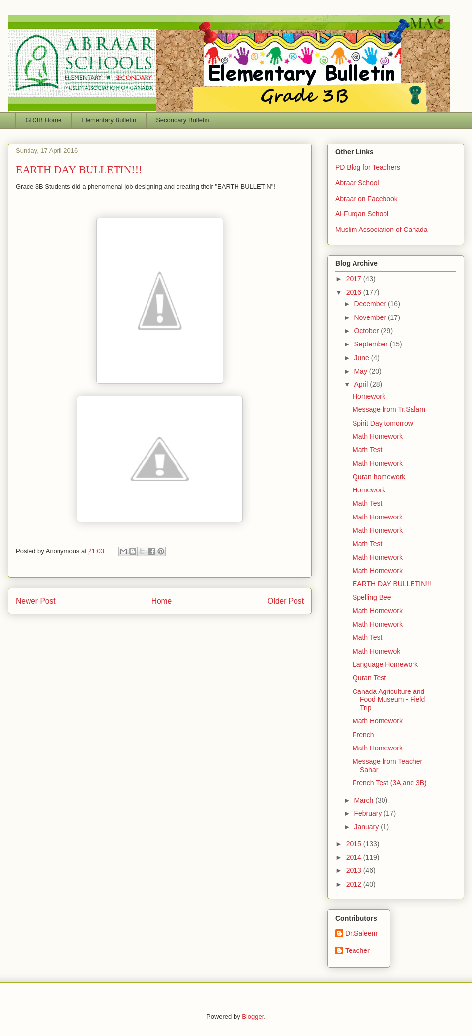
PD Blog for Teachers (367, 167)
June (362, 358)
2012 (354, 884)
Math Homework (378, 436)
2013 (354, 870)
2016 (354, 292)
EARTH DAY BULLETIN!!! (392, 584)
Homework (369, 396)
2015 (354, 844)
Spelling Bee (372, 597)
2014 (354, 857)
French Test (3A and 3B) (390, 783)
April (362, 384)
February (369, 813)
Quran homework (379, 477)
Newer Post (36, 601)
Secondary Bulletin (182, 120)
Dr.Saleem (361, 933)
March (364, 800)
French (363, 735)
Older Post (285, 601)
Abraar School (357, 183)
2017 (354, 279)
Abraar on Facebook (366, 198)
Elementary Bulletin (108, 120)
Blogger (253, 1016)
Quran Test (369, 678)
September (371, 344)
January (367, 827)
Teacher (357, 950)
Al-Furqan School (361, 214)
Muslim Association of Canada (381, 229)
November (370, 317)
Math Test (367, 450)
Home (161, 601)
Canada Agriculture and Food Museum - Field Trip (389, 700)
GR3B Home (44, 120)
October (367, 331)
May (361, 371)
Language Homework (385, 664)
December (370, 304)
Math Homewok (376, 651)
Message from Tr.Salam (389, 409)
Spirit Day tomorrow (383, 423)
